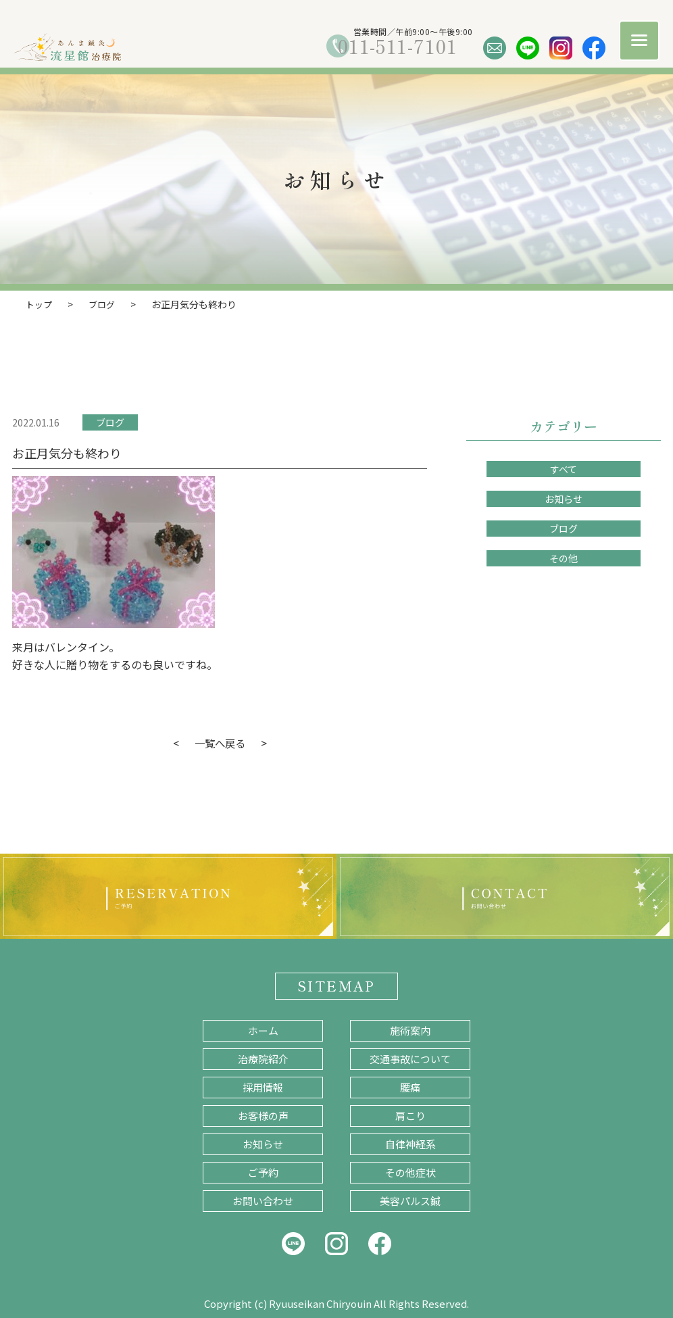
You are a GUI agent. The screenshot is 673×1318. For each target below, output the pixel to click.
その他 (563, 557)
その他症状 (410, 1172)
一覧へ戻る (220, 742)
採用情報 (263, 1086)
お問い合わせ (262, 1200)
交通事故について (410, 1058)
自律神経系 (410, 1143)
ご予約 (263, 1172)
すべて (563, 468)
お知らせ (563, 498)
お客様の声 (263, 1115)
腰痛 (410, 1086)
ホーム (263, 1030)
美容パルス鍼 (410, 1200)
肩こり (410, 1115)
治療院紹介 (263, 1058)
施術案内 (410, 1030)
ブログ (110, 422)
